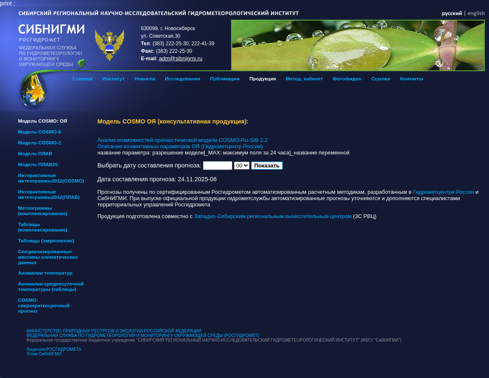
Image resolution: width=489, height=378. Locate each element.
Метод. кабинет (304, 78)
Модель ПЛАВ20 (38, 164)
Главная (82, 78)
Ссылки (380, 78)
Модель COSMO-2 (39, 142)
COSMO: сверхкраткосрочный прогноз (44, 305)
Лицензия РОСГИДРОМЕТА (53, 349)
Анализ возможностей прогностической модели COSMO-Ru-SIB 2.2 (182, 140)
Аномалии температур (45, 272)
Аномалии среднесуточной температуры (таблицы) (51, 286)
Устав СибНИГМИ (43, 354)
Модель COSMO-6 (39, 131)
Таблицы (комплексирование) (43, 226)
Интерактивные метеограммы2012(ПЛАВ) (49, 194)
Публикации (224, 78)
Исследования (182, 78)
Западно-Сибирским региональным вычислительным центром (272, 216)
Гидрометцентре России (443, 192)
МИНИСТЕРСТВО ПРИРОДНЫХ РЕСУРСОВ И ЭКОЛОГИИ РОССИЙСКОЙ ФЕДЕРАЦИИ (113, 331)
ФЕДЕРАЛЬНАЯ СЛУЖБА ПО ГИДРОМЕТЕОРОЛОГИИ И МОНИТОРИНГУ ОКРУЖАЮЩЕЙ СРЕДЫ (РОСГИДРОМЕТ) (142, 335)
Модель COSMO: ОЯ (42, 120)
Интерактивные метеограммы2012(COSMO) (51, 177)
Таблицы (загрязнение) (46, 240)
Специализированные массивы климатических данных (48, 257)
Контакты (411, 78)
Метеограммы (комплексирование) (43, 210)
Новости (145, 78)
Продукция (263, 78)
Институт (113, 78)
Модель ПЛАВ (35, 153)
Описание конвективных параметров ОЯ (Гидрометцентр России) (180, 146)
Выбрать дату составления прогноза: (149, 165)
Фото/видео (347, 78)
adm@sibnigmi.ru (181, 58)
